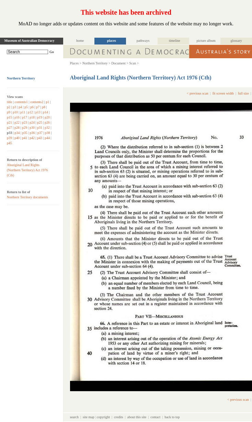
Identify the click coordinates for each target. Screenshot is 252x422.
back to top (172, 417)
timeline (174, 40)
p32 (47, 127)
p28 (17, 127)
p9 (8, 112)
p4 (20, 107)
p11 (22, 112)
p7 (37, 107)
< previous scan (197, 93)
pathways (143, 40)
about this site (137, 417)
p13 (38, 112)
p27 (9, 127)
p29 (24, 127)
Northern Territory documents (27, 197)
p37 (40, 133)
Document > (119, 63)
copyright (103, 417)
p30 (32, 127)
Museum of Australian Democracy (29, 40)
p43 (39, 138)
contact (155, 417)
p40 (17, 138)
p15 (9, 117)
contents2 (36, 102)
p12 (30, 112)
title (9, 102)
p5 (26, 107)
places (111, 40)
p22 (17, 122)
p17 (24, 117)
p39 (9, 138)
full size (243, 93)
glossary (236, 40)
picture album (205, 40)
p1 (47, 102)
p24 (32, 122)
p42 (32, 138)
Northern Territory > (96, 63)
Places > (76, 63)
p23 (24, 122)
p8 (43, 107)
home (80, 40)
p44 (47, 138)
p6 (32, 107)
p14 (45, 112)
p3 (14, 107)
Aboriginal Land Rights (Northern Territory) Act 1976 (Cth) (27, 170)
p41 (24, 138)
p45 (9, 143)
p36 (32, 133)
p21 (9, 122)
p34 (17, 133)
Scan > (134, 63)
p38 (47, 133)
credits (118, 417)
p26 (47, 122)
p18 (32, 117)
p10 (15, 112)
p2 (8, 107)
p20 (47, 117)
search (74, 417)
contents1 (21, 102)
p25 (39, 122)
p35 (24, 133)
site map (88, 417)
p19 (39, 117)
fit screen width (223, 93)
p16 (17, 117)
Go (51, 52)
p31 (39, 127)
